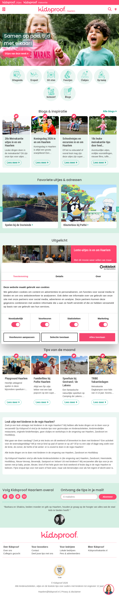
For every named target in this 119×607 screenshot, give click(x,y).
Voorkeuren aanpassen (22, 337)
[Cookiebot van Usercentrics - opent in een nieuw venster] (102, 267)
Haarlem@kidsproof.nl (49, 591)
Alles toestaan (97, 337)
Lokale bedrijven (67, 550)
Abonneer (108, 497)
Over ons (7, 550)
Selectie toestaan (59, 337)
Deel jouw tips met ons (42, 553)
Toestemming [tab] (20, 276)
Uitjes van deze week (16, 53)
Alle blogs (110, 111)
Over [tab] (98, 276)
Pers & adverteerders (70, 553)
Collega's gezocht (11, 553)
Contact (35, 550)
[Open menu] (3, 9)
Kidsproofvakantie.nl (97, 550)
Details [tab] (59, 276)
